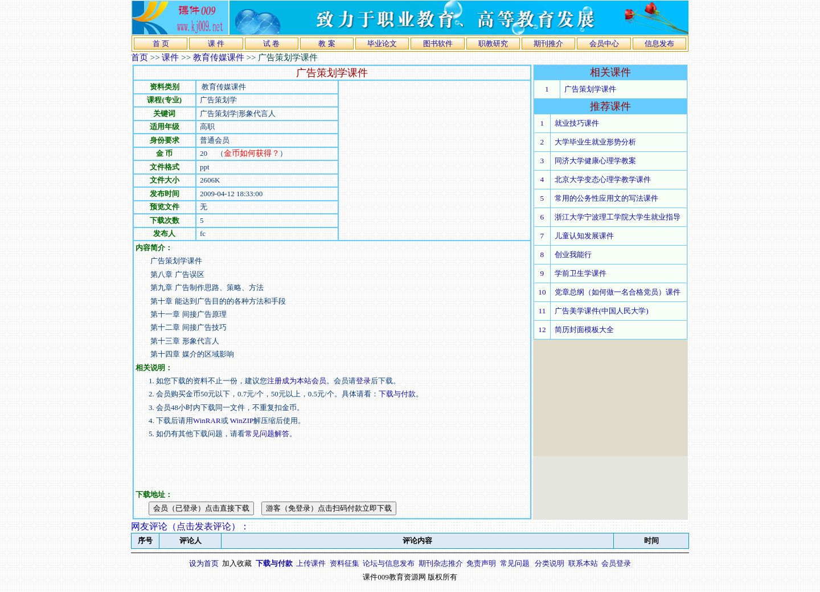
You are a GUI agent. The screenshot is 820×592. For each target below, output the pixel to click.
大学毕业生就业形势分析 (595, 142)
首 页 (161, 43)
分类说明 (549, 563)
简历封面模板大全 (584, 329)
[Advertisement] (434, 160)
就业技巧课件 (577, 123)
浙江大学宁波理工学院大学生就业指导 (617, 217)
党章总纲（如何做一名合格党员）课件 (617, 292)
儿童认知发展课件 (584, 235)
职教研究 (493, 43)
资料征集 (344, 563)
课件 (170, 57)
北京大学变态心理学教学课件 (603, 179)
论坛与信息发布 (389, 563)
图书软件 (438, 43)
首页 (139, 57)
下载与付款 (397, 394)
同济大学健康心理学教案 (595, 160)
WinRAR (207, 420)
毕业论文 (382, 43)
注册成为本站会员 (296, 380)
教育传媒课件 (218, 57)
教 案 (326, 43)
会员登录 (616, 563)
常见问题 (515, 563)
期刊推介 (548, 43)
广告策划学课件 (590, 89)
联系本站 (583, 563)
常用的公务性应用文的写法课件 (606, 198)
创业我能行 (573, 254)
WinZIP (241, 420)
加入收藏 (237, 563)
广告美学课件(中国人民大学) (602, 311)
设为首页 (204, 563)
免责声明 (481, 563)
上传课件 (311, 563)
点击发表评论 (204, 526)
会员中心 (604, 43)
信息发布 (659, 43)
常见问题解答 (267, 433)
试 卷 (271, 43)
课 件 (216, 43)
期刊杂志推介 (441, 563)
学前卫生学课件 (580, 273)
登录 (363, 380)
